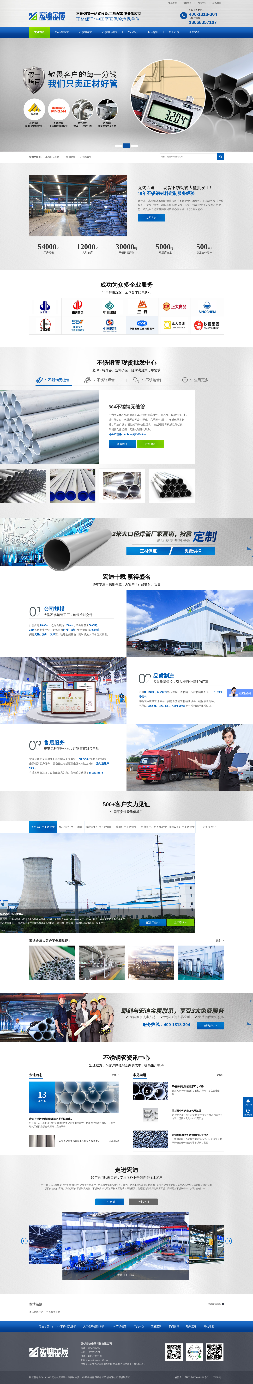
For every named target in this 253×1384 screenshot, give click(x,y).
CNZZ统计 (217, 1377)
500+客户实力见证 (126, 807)
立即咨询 (151, 217)
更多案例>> (209, 826)
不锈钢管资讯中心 (126, 1061)
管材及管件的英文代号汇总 (186, 1110)
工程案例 (156, 1326)
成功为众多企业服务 (126, 288)
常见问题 (178, 1075)
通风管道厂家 (36, 1312)
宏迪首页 (39, 32)
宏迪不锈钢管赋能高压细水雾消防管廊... (50, 1119)
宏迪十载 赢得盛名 (126, 580)
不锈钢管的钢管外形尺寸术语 (188, 1086)
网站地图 (202, 3)
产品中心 (133, 32)
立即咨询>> (180, 922)
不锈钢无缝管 (110, 32)
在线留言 (187, 3)
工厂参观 (109, 1202)
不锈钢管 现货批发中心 (126, 365)
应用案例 (153, 32)
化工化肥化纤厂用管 (70, 826)
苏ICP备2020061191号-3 (196, 1377)
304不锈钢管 (62, 32)
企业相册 (143, 1202)
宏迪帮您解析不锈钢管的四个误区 (190, 1135)
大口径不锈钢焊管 (93, 1326)
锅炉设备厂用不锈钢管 (98, 826)
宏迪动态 (74, 1075)
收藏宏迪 (172, 3)
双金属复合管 (53, 1312)
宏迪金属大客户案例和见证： (50, 940)
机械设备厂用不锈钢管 (182, 826)
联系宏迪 (194, 32)
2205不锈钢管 (118, 1326)
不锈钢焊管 (85, 32)
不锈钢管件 (69, 157)
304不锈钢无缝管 (127, 406)
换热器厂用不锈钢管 (43, 826)
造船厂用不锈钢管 (126, 826)
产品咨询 (150, 444)
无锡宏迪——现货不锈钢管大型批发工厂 (181, 190)
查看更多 (194, 380)
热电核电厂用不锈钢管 (154, 826)
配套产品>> (153, 922)
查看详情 (122, 444)
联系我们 (216, 3)
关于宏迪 (174, 32)
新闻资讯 (174, 1326)
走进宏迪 (126, 1173)
